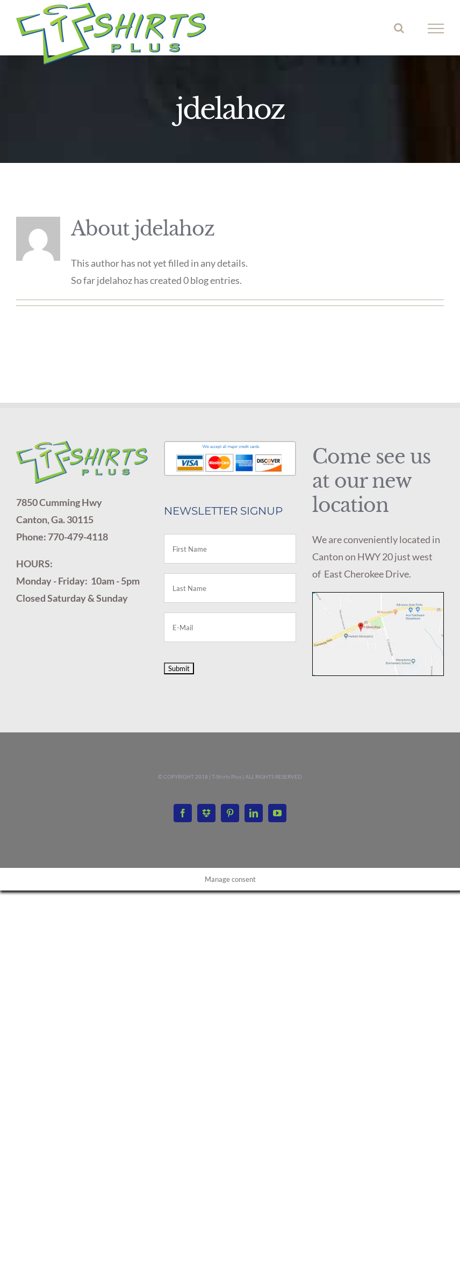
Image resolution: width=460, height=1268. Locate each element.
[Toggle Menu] (436, 28)
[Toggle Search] (399, 28)
